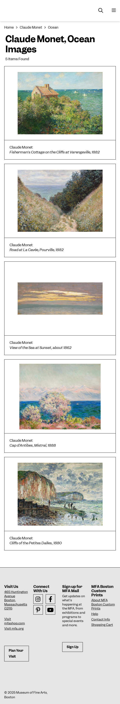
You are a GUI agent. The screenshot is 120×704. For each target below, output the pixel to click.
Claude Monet (31, 27)
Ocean (53, 27)
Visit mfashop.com (14, 621)
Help (94, 614)
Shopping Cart (102, 625)
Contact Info (100, 619)
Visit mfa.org (14, 628)
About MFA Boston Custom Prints (103, 604)
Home (9, 27)
